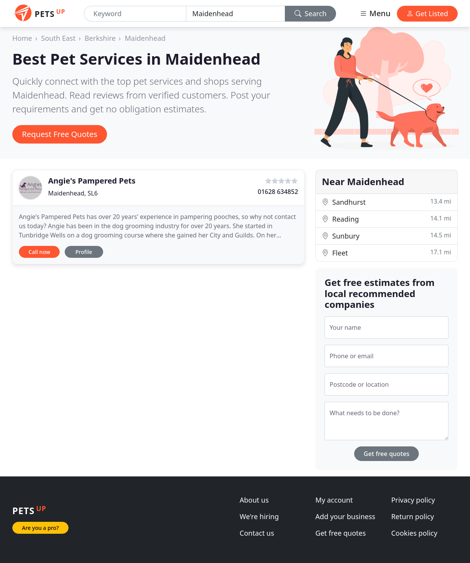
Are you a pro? (40, 527)
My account (334, 500)
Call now (39, 252)
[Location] (235, 14)
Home (22, 38)
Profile (83, 252)
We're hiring (259, 516)
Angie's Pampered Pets (91, 180)
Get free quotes (387, 453)
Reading (386, 219)
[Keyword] (135, 14)
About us (254, 500)
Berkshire (100, 38)
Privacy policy (413, 500)
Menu (375, 13)
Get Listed (427, 13)
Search (310, 13)
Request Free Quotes (59, 134)
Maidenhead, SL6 (73, 193)
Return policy (412, 516)
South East (58, 38)
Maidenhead (145, 38)
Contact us (257, 533)
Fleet (386, 252)
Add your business (345, 516)
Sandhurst (386, 202)
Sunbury (386, 236)
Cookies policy (414, 533)
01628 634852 (278, 191)
